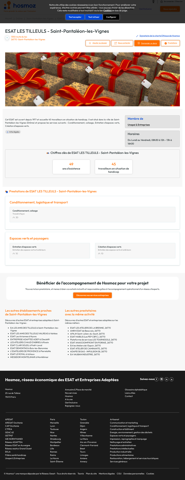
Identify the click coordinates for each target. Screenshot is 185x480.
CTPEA (8, 429)
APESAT (9, 419)
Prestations (172, 43)
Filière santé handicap (15, 455)
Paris (52, 419)
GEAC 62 (9, 432)
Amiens (83, 458)
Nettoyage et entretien (121, 442)
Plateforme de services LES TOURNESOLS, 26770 (93, 339)
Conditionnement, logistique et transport (129, 426)
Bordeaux (54, 445)
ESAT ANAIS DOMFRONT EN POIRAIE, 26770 (91, 342)
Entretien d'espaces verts (107, 122)
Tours (82, 451)
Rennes (53, 451)
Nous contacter (124, 43)
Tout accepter (75, 17)
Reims (53, 455)
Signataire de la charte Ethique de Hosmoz (160, 35)
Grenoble (84, 422)
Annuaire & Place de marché (78, 389)
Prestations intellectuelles (122, 448)
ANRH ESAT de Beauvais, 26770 (85, 330)
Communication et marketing (124, 422)
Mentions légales (107, 473)
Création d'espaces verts (17, 126)
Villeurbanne (86, 435)
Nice (52, 432)
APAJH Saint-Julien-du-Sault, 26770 (87, 333)
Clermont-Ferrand (89, 445)
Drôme (30, 122)
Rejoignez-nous (72, 405)
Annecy (83, 461)
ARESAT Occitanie (14, 422)
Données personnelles (133, 473)
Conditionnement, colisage (81, 122)
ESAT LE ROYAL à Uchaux (22, 354)
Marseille (54, 422)
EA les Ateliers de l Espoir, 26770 (85, 345)
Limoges (84, 455)
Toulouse (54, 429)
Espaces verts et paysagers (123, 435)
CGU (119, 473)
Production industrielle (120, 451)
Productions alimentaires (122, 455)
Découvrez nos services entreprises (92, 295)
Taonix (81, 473)
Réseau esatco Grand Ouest (18, 448)
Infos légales (14, 132)
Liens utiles (130, 393)
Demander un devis (149, 43)
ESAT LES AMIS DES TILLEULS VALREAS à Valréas (33, 333)
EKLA (8, 451)
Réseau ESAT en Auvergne (17, 445)
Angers (83, 429)
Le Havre (54, 458)
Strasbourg (55, 438)
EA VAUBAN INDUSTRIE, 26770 (85, 354)
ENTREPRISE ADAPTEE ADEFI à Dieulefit (30, 339)
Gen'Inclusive (71, 402)
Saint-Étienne (56, 461)
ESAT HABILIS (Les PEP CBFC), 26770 (87, 336)
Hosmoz (69, 396)
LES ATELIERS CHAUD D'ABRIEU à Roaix (29, 342)
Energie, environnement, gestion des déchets (131, 432)
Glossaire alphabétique (136, 389)
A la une (69, 399)
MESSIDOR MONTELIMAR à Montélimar (29, 357)
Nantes (53, 435)
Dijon (82, 426)
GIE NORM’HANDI (14, 438)
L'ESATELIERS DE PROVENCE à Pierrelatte (30, 351)
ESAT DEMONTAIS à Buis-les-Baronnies (29, 348)
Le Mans (84, 438)
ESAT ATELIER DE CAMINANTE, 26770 (88, 348)
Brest (82, 448)
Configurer (111, 17)
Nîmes (83, 432)
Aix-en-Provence (88, 442)
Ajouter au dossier (99, 43)
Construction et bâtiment (122, 429)
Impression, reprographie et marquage (128, 438)
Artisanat (114, 419)
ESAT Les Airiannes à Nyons (23, 336)
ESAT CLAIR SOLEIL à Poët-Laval (26, 345)
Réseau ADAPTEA (14, 442)
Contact (129, 396)
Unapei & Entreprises (139, 124)
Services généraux (118, 461)
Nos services (71, 393)
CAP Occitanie (12, 426)
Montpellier (55, 442)
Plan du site (91, 473)
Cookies (107, 10)
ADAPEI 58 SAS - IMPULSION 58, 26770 (88, 351)
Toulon (83, 419)
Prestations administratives (123, 445)
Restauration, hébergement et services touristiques (134, 458)
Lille (52, 448)
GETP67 (9, 435)
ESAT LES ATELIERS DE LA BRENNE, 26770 (90, 327)
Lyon (52, 426)
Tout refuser (93, 17)
